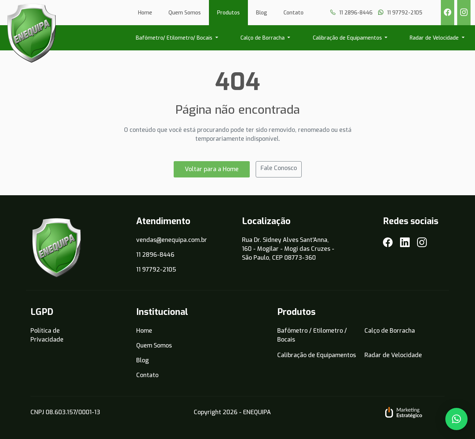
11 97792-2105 (156, 269)
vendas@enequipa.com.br (171, 240)
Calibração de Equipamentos (348, 37)
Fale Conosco (279, 168)
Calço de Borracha (263, 37)
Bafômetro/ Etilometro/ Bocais (175, 37)
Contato (294, 12)
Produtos (228, 12)
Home (145, 12)
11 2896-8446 (155, 255)
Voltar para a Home (212, 169)
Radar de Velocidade (435, 37)
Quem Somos (184, 12)
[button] (456, 419)
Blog (261, 12)
